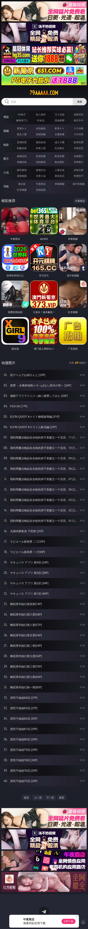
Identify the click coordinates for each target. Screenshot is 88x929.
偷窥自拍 (22, 156)
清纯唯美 (41, 162)
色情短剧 (41, 189)
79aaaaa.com (44, 92)
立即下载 (68, 921)
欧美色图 (59, 156)
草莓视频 (59, 183)
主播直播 (59, 134)
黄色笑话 (59, 176)
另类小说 (41, 176)
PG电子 (22, 114)
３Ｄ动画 (78, 128)
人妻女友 (59, 170)
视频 (6, 131)
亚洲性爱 (22, 142)
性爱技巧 (78, 176)
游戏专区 (78, 114)
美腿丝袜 (22, 162)
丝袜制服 (41, 134)
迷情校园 (22, 176)
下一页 (50, 797)
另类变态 (78, 148)
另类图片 (78, 162)
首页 (26, 797)
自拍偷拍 (41, 128)
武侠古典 (78, 170)
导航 (6, 186)
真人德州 (41, 114)
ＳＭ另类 (78, 134)
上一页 (38, 797)
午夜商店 (41, 183)
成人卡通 (59, 142)
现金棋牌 (59, 120)
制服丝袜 (22, 148)
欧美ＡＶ (59, 128)
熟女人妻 (22, 134)
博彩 (6, 117)
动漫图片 (78, 156)
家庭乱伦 (41, 170)
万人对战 (59, 114)
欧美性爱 (78, 142)
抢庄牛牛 (78, 120)
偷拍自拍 (41, 142)
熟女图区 (59, 162)
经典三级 (41, 148)
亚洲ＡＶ (22, 128)
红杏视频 (22, 189)
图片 (6, 159)
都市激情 (22, 170)
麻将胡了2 (21, 120)
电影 (6, 145)
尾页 (61, 797)
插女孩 (21, 183)
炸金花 (40, 120)
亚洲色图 (41, 156)
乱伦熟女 (59, 148)
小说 (6, 172)
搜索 (79, 101)
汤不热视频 (78, 183)
